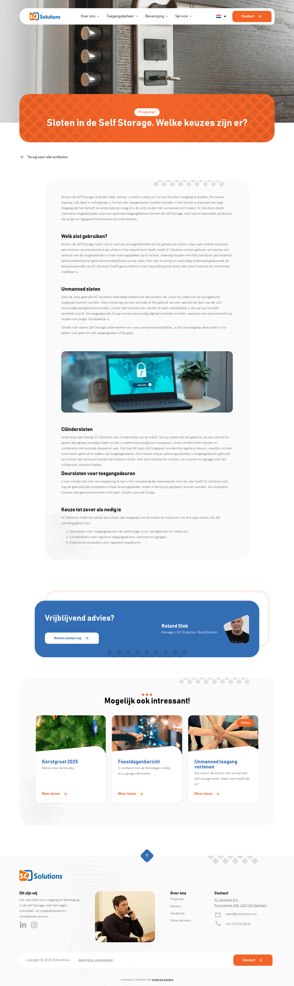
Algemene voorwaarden (95, 960)
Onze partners (180, 921)
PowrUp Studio (163, 979)
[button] (220, 16)
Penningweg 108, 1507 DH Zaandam (240, 905)
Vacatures (177, 913)
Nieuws (175, 906)
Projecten (177, 899)
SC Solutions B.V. (226, 900)
